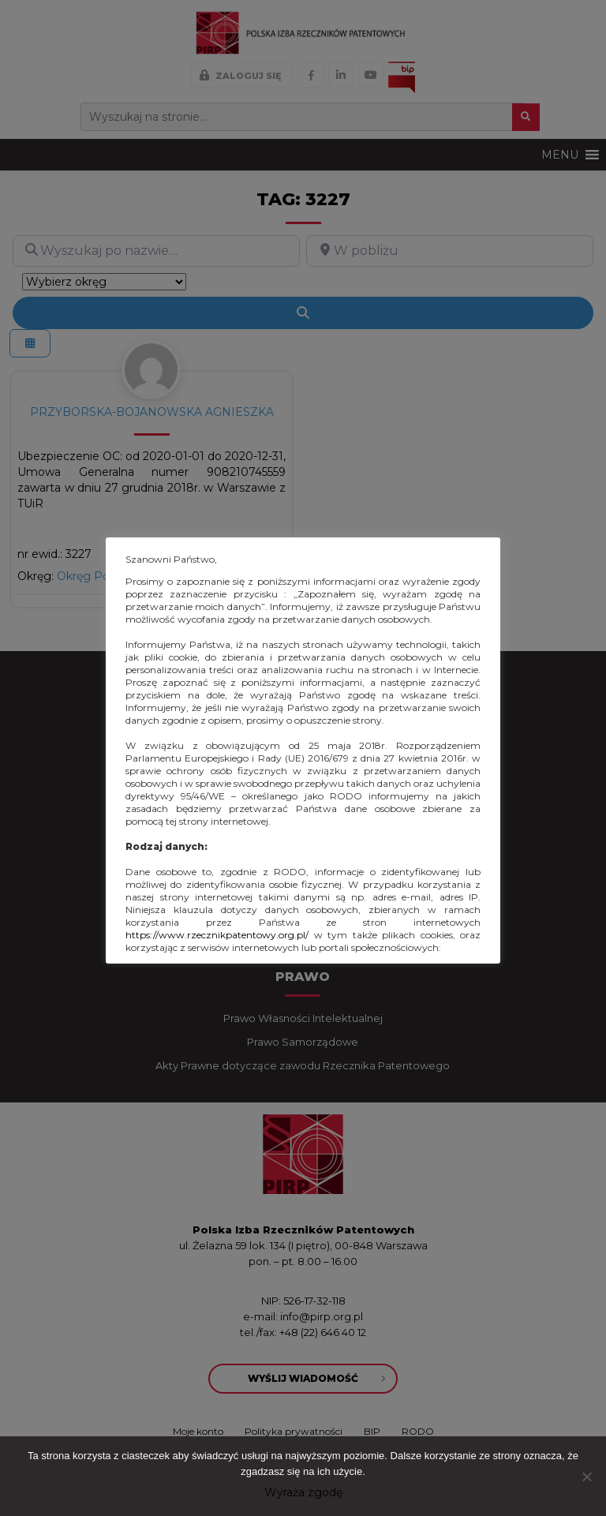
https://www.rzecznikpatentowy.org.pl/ (217, 935)
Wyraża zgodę (303, 1492)
